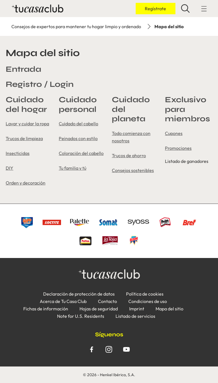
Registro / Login (40, 84)
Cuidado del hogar (26, 104)
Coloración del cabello (81, 153)
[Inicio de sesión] (155, 8)
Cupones (174, 133)
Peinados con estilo (78, 138)
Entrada (23, 69)
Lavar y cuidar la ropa (27, 123)
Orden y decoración (25, 183)
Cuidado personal (78, 104)
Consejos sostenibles (133, 170)
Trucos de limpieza (24, 138)
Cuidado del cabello (78, 123)
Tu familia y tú (72, 168)
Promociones (178, 148)
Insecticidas (18, 153)
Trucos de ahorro (129, 155)
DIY (9, 168)
